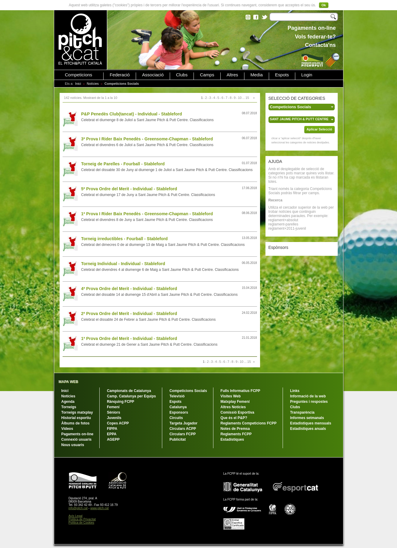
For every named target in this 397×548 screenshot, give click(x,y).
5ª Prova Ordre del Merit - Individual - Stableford (129, 188)
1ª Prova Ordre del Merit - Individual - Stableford (129, 338)
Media (256, 74)
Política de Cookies (82, 522)
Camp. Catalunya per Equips (131, 396)
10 (239, 97)
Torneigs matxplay (77, 412)
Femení (113, 407)
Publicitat (177, 439)
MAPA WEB (68, 382)
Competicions (78, 74)
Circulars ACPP (182, 429)
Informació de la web (308, 396)
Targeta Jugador (183, 423)
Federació (120, 74)
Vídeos (67, 429)
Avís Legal (76, 516)
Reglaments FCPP (236, 434)
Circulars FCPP (182, 434)
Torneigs (68, 407)
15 (247, 97)
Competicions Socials (188, 391)
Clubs (182, 74)
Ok (323, 5)
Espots (282, 74)
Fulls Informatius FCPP (240, 391)
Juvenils (114, 418)
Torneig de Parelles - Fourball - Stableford (123, 163)
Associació (153, 74)
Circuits (176, 418)
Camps (207, 74)
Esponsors (178, 412)
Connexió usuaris (76, 439)
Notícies (93, 83)
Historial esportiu (76, 418)
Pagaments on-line (77, 434)
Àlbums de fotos (75, 423)
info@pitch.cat (78, 508)
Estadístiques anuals (308, 429)
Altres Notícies (233, 407)
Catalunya (178, 407)
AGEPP (113, 439)
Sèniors (113, 412)
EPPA (111, 434)
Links (294, 391)
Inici (78, 83)
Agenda (68, 402)
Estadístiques (232, 439)
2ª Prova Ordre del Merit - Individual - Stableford (129, 313)
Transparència (302, 412)
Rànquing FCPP (120, 402)
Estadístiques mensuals (310, 423)
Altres (232, 74)
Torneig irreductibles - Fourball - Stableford (124, 238)
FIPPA (112, 429)
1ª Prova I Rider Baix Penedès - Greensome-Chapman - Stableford (147, 213)
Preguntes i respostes (309, 402)
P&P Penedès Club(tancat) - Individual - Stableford (131, 114)
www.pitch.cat (99, 508)
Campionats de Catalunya (129, 391)
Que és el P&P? (234, 418)
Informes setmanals (307, 418)
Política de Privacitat (82, 519)
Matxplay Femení (235, 402)
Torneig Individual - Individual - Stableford (123, 263)
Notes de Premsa (235, 429)
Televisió (177, 396)
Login (306, 74)
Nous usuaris (72, 445)
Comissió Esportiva (237, 412)
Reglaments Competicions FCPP (249, 423)
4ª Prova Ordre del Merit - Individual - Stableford (129, 288)
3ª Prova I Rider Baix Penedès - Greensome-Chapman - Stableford (147, 138)
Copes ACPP (118, 423)
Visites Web (231, 396)
